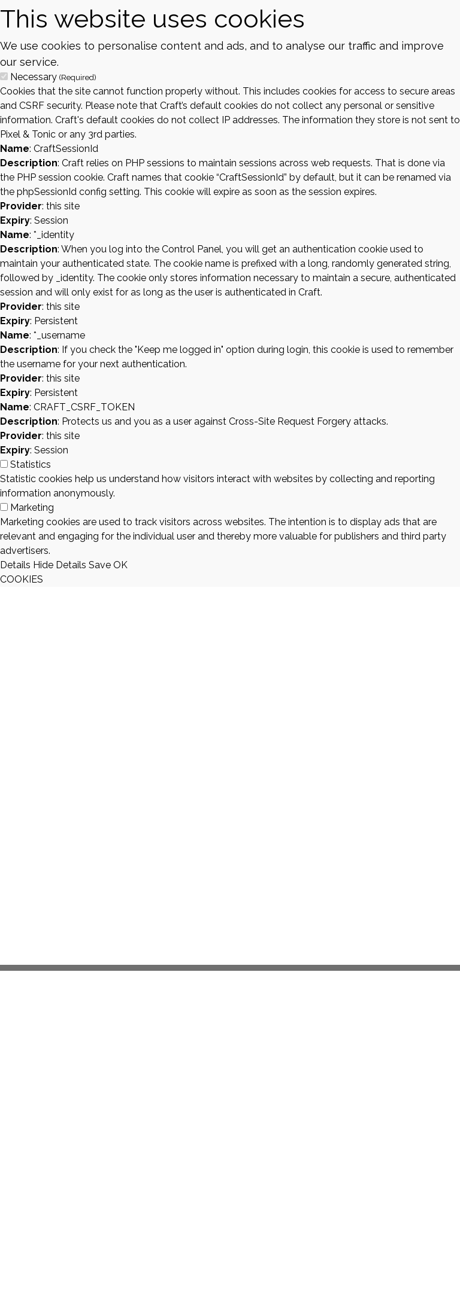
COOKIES (21, 579)
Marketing (32, 507)
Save (100, 565)
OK (120, 565)
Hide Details (59, 565)
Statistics (30, 464)
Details (15, 565)
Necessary (53, 77)
